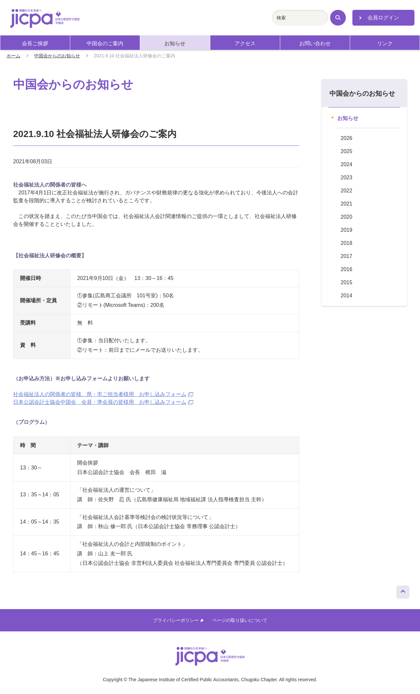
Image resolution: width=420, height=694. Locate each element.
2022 (346, 190)
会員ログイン (383, 17)
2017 (346, 256)
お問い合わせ (315, 43)
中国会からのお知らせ (57, 55)
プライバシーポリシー (178, 620)
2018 (346, 243)
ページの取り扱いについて (239, 620)
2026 (346, 138)
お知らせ (174, 43)
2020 (346, 217)
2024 (346, 164)
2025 (346, 151)
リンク (385, 43)
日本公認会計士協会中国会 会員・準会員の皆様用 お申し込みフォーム (103, 402)
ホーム (13, 55)
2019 (346, 230)
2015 (346, 282)
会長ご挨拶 (35, 43)
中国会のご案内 (105, 43)
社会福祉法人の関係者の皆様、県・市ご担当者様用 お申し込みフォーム (103, 394)
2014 (346, 295)
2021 (346, 204)
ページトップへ (403, 590)
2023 (346, 177)
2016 (346, 269)
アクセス (245, 43)
